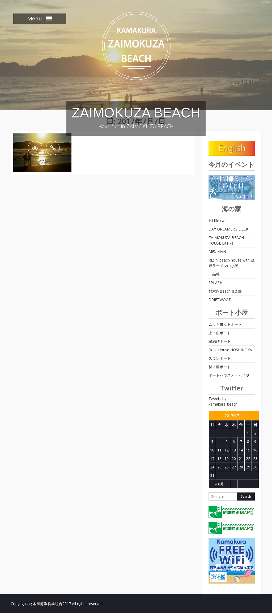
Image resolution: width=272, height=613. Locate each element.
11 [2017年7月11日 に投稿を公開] (219, 450)
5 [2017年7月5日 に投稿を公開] (227, 441)
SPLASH (215, 282)
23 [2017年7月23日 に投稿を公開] (255, 458)
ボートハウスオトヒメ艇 (229, 375)
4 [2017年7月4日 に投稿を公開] (219, 441)
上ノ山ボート (220, 332)
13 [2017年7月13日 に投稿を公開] (234, 450)
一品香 (214, 274)
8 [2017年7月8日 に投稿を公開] (248, 441)
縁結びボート (220, 341)
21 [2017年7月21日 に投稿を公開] (241, 458)
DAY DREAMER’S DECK (228, 229)
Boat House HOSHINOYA (230, 349)
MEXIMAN (217, 251)
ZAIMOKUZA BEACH (136, 112)
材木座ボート (220, 366)
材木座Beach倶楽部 (225, 291)
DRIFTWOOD (220, 299)
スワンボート (220, 358)
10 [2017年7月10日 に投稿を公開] (212, 450)
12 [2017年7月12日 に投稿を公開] (226, 450)
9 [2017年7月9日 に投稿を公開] (255, 441)
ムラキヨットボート (225, 324)
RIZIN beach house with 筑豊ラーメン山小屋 (231, 263)
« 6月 (219, 483)
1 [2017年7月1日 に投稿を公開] (248, 433)
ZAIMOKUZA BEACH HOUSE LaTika (226, 240)
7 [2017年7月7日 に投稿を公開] (241, 441)
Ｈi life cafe (218, 220)
